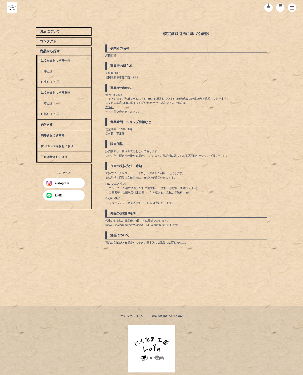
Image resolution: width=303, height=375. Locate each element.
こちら (109, 107)
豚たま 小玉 (52, 114)
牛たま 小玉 (52, 81)
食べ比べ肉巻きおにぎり (57, 146)
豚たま (48, 103)
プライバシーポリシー (133, 316)
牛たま (48, 71)
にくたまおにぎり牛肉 (55, 60)
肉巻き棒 (47, 124)
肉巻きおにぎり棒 (52, 135)
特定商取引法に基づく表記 (167, 316)
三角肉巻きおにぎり (54, 157)
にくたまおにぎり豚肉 (55, 92)
